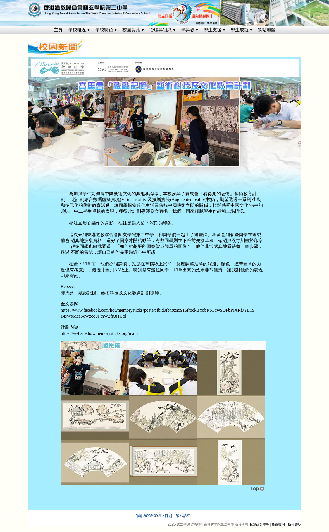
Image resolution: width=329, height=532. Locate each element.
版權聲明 (294, 524)
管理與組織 (160, 29)
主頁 (58, 29)
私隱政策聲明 (259, 524)
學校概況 (77, 29)
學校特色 (104, 29)
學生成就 (240, 29)
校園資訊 (131, 29)
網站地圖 (267, 29)
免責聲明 (278, 524)
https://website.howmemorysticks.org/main (99, 333)
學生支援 (212, 29)
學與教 (187, 29)
